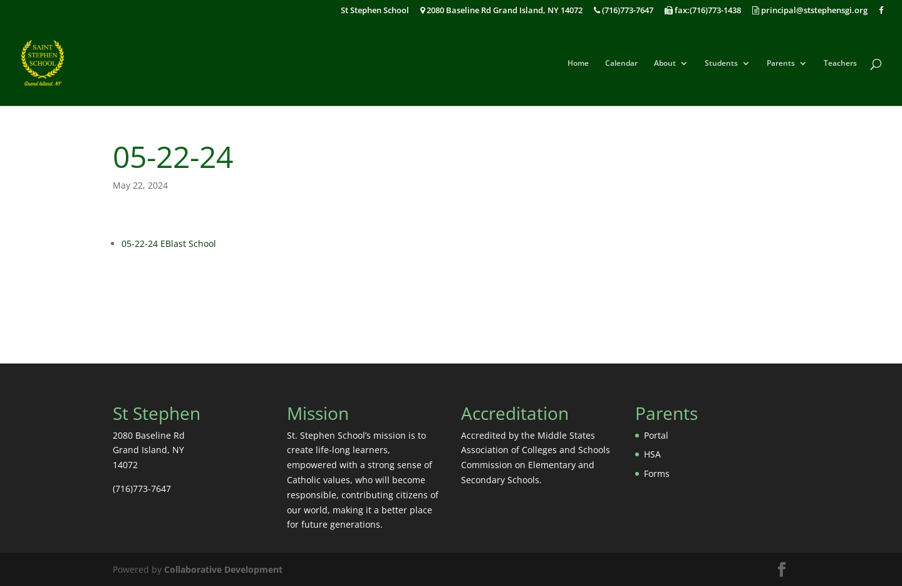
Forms (657, 473)
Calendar (621, 63)
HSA (652, 454)
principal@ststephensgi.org (810, 11)
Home (578, 63)
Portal (656, 435)
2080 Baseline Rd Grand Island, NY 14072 (501, 11)
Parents (781, 63)
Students (721, 63)
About (665, 63)
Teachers (840, 63)
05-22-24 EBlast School (169, 243)
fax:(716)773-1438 (703, 11)
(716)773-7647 (623, 11)
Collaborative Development (223, 569)
